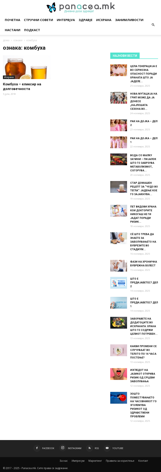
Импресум (78, 461)
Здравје (85, 20)
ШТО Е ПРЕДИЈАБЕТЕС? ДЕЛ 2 (144, 282)
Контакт (143, 461)
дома (6, 40)
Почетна (12, 20)
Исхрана (103, 20)
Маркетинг (95, 461)
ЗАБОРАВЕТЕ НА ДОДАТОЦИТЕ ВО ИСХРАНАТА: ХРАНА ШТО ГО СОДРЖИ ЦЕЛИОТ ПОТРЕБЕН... (144, 326)
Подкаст (32, 30)
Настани (12, 30)
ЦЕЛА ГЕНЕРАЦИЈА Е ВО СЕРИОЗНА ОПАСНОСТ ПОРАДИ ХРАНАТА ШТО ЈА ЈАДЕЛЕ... (143, 74)
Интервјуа (66, 20)
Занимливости (129, 20)
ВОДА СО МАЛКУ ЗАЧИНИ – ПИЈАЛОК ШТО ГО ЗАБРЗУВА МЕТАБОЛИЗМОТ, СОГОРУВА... (143, 163)
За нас (64, 461)
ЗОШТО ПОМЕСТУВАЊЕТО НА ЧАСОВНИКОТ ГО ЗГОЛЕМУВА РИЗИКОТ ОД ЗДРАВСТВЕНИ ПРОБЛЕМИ (143, 405)
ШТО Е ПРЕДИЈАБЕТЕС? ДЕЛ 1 (144, 302)
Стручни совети (38, 20)
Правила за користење (120, 461)
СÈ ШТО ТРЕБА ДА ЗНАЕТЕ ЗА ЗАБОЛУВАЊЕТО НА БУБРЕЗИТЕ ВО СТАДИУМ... (143, 242)
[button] (153, 25)
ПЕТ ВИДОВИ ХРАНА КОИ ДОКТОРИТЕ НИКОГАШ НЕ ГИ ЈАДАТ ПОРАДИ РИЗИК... (143, 214)
